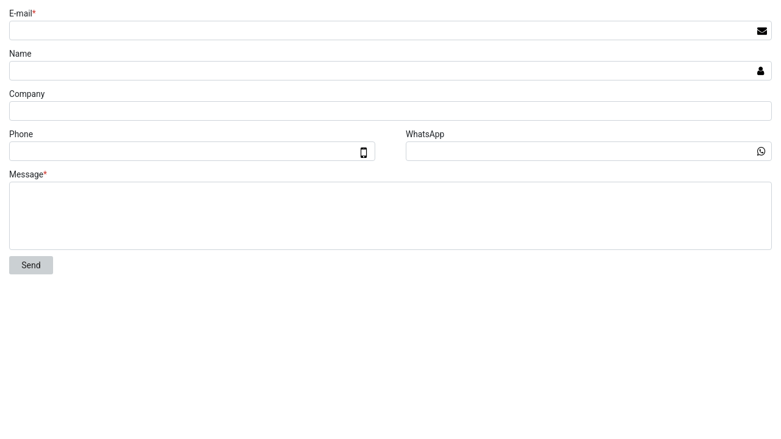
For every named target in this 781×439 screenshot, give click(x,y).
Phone (21, 134)
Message (29, 174)
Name (20, 54)
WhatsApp (425, 134)
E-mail (24, 13)
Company (27, 94)
